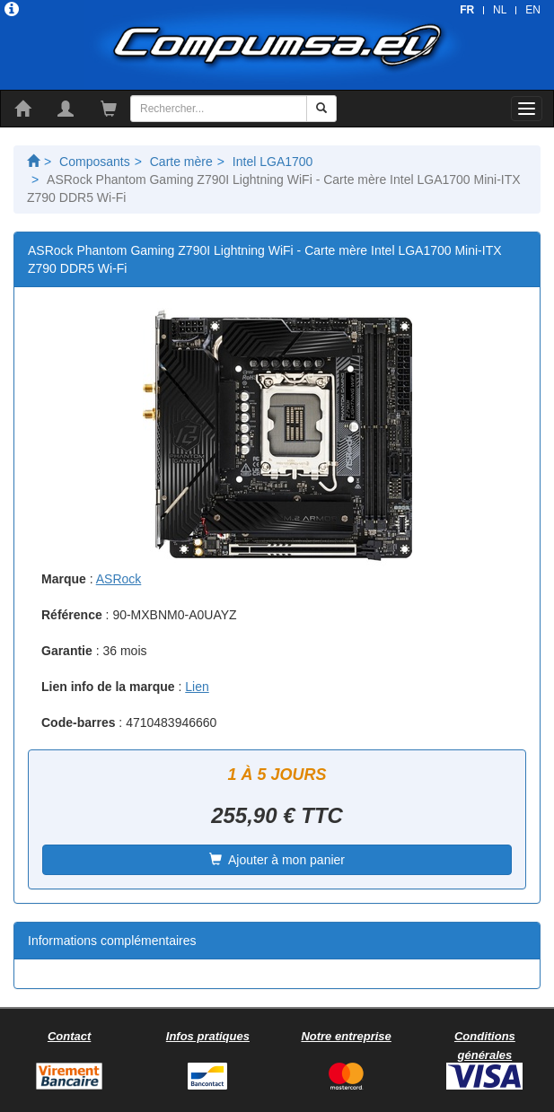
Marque (63, 579)
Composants (94, 161)
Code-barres (78, 722)
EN (533, 10)
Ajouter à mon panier (277, 860)
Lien (196, 686)
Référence (71, 615)
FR (467, 10)
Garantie (66, 651)
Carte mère (181, 161)
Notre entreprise (346, 1036)
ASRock (119, 579)
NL (499, 10)
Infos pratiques (208, 1036)
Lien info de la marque (108, 686)
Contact (69, 1036)
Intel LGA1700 (273, 161)
